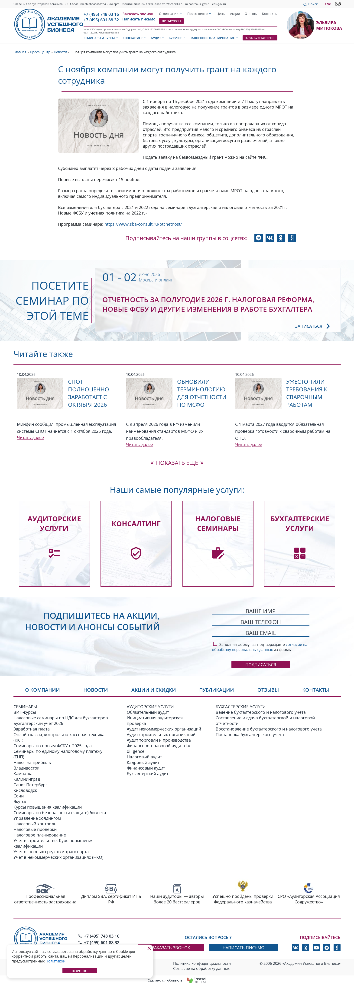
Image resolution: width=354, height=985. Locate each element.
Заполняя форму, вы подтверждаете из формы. (259, 646)
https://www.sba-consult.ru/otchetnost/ (143, 224)
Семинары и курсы (101, 38)
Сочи (18, 796)
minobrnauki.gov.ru (197, 4)
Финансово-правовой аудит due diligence (159, 748)
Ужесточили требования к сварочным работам (306, 393)
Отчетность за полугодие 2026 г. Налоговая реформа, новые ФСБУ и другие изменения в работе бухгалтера (208, 304)
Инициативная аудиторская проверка (155, 720)
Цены (221, 13)
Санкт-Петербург (30, 784)
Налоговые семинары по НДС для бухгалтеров (60, 718)
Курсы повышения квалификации (47, 807)
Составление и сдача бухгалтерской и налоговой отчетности (265, 720)
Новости (95, 690)
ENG (328, 4)
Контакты (269, 13)
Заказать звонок (137, 14)
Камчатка (22, 773)
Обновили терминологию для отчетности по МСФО (201, 393)
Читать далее (30, 437)
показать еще (177, 462)
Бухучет (177, 38)
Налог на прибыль (32, 762)
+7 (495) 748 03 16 (101, 14)
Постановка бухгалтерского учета (250, 734)
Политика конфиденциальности (202, 963)
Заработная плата (31, 729)
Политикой (55, 961)
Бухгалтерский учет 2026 (38, 723)
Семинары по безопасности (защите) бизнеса (59, 812)
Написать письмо (139, 19)
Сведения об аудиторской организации (40, 4)
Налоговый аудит (144, 757)
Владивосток (26, 768)
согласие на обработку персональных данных (259, 647)
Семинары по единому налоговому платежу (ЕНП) (57, 754)
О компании (169, 13)
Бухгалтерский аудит (147, 773)
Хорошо (80, 971)
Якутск (19, 801)
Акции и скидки (153, 690)
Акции (235, 13)
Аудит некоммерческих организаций (164, 729)
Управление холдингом (37, 818)
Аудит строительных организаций (161, 734)
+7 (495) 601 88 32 (101, 20)
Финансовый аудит (146, 768)
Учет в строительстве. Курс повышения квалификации (53, 843)
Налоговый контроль (34, 823)
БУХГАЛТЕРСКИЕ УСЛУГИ (241, 706)
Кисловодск (25, 790)
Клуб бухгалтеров (260, 38)
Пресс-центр (197, 13)
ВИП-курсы (171, 21)
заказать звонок (171, 947)
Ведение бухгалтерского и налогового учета (261, 712)
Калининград (26, 779)
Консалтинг (135, 38)
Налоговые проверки (35, 829)
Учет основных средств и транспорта (51, 851)
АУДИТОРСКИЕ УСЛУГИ (150, 706)
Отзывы (251, 13)
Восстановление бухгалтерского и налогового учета (269, 729)
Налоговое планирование (213, 38)
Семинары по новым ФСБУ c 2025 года (52, 745)
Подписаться (260, 664)
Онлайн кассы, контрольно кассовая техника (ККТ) (58, 737)
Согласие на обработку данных (201, 968)
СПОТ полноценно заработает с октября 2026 (88, 393)
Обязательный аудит (148, 712)
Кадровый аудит (143, 762)
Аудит (158, 38)
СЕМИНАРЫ (25, 706)
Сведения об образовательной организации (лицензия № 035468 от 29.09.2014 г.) (126, 4)
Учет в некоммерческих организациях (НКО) (58, 857)
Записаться (314, 326)
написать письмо (243, 947)
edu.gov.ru (219, 4)
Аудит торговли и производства (159, 740)
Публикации (216, 690)
